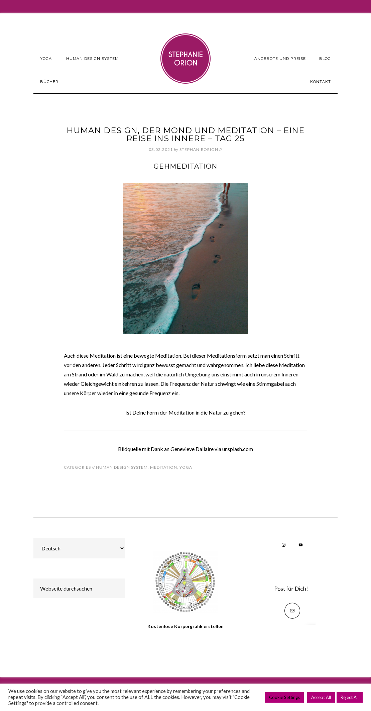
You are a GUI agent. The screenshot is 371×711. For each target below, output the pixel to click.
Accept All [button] (321, 697)
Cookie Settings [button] (284, 697)
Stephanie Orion (185, 58)
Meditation (163, 467)
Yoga (185, 467)
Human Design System (122, 467)
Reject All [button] (350, 697)
